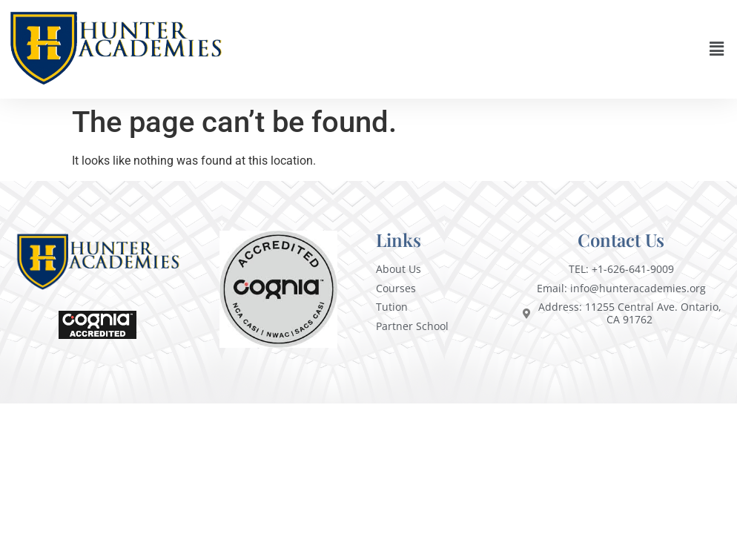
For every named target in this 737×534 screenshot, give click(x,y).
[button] (717, 49)
